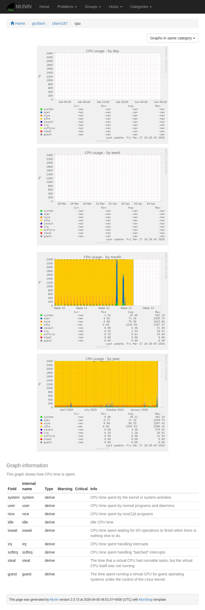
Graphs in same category (172, 38)
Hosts (115, 7)
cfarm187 (60, 23)
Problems (67, 7)
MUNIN (18, 7)
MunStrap (146, 599)
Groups (93, 7)
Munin (54, 599)
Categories (141, 7)
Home (44, 7)
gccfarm (38, 23)
